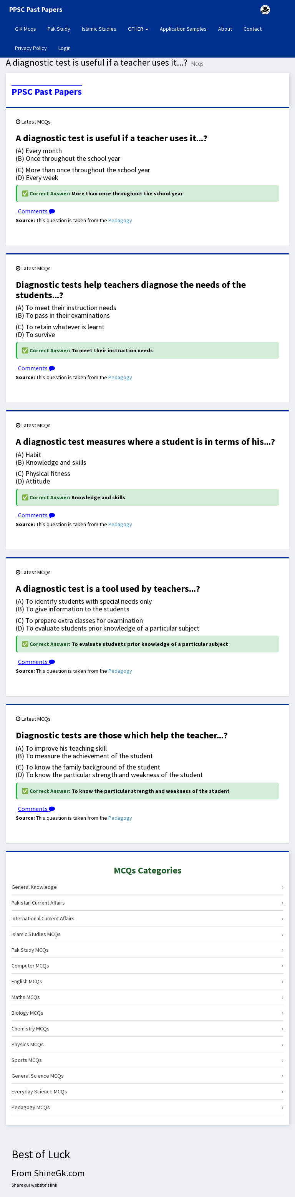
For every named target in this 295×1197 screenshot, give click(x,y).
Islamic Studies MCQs (147, 934)
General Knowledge (147, 887)
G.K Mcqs (28, 28)
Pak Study (59, 28)
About (225, 28)
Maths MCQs (147, 997)
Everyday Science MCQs (147, 1091)
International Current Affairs (147, 918)
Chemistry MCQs (147, 1028)
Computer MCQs (147, 965)
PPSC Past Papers (47, 92)
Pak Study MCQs (147, 950)
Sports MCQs (147, 1060)
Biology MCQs (147, 1013)
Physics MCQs (147, 1044)
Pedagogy (120, 220)
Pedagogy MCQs (147, 1107)
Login (64, 48)
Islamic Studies (99, 28)
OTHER (138, 28)
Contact (253, 28)
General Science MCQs (147, 1076)
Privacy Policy (31, 48)
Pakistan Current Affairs (147, 902)
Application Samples (183, 28)
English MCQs (147, 981)
